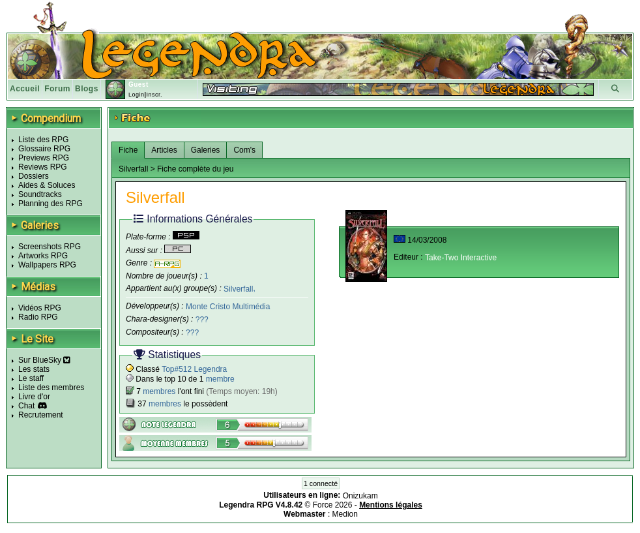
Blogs (86, 88)
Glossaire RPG (44, 148)
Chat (26, 405)
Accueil (25, 88)
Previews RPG (43, 157)
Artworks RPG (43, 255)
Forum (57, 88)
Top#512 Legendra (194, 369)
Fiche (128, 150)
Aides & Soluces (46, 185)
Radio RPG (38, 317)
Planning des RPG (50, 203)
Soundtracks (40, 194)
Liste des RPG (43, 139)
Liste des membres (51, 387)
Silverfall (238, 288)
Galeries (205, 150)
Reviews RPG (42, 167)
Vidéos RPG (39, 307)
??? (202, 319)
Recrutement (40, 414)
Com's (244, 150)
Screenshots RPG (49, 246)
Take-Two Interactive (461, 257)
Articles (164, 150)
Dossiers (33, 176)
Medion (345, 514)
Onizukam (360, 495)
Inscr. (154, 94)
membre (220, 379)
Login (136, 94)
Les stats (34, 369)
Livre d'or (34, 396)
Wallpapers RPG (47, 264)
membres (159, 391)
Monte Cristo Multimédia (228, 306)
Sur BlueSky (44, 360)
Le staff (31, 378)
